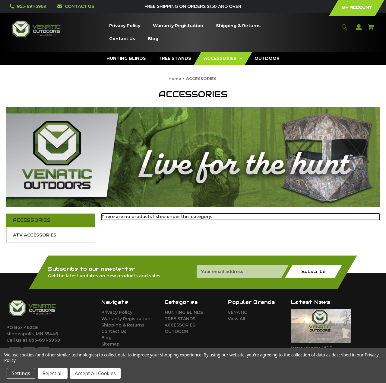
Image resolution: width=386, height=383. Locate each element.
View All (236, 318)
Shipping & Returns (122, 325)
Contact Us (113, 331)
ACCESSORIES (180, 325)
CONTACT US (79, 6)
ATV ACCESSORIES (34, 235)
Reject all (53, 373)
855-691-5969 (31, 6)
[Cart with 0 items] (371, 30)
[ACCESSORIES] (223, 58)
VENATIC (237, 312)
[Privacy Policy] (124, 25)
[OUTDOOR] (267, 58)
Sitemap (110, 344)
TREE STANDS (180, 318)
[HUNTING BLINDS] (126, 58)
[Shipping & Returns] (238, 25)
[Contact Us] (122, 38)
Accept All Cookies (95, 373)
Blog (106, 337)
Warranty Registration (125, 318)
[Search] (344, 30)
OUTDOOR (176, 331)
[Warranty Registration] (178, 25)
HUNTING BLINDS (184, 312)
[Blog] (153, 38)
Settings (21, 373)
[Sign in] (359, 30)
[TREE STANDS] (174, 58)
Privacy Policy (116, 312)
